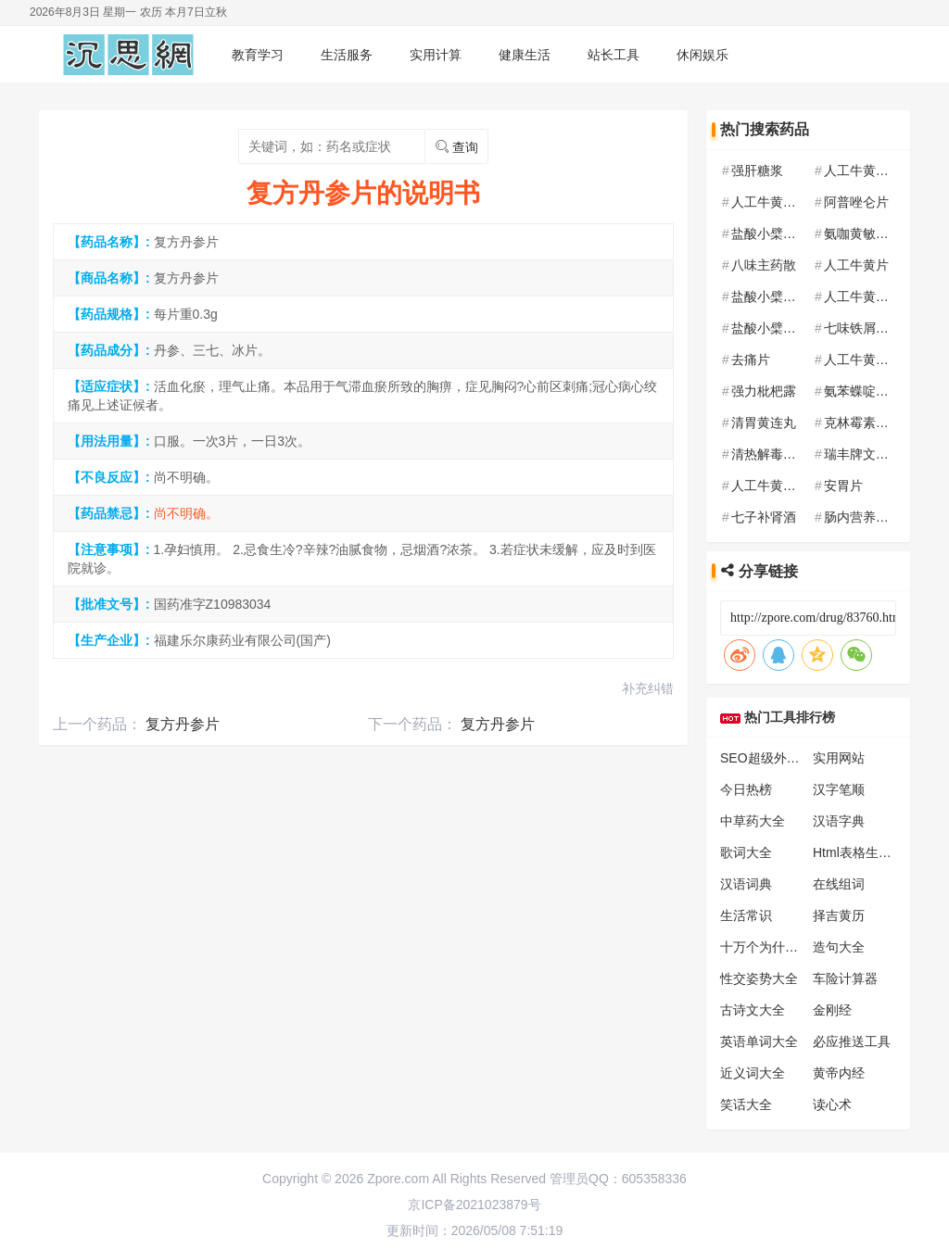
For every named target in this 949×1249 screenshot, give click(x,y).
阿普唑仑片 (856, 202)
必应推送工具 (852, 1041)
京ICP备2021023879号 (474, 1204)
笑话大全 (746, 1104)
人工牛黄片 (856, 265)
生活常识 (746, 915)
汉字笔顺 (839, 789)
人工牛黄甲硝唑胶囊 (882, 170)
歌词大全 (746, 852)
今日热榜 (746, 789)
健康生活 (524, 54)
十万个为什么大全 (772, 947)
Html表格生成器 (859, 852)
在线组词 (839, 884)
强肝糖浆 (757, 170)
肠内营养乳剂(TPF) (879, 517)
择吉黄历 (839, 915)
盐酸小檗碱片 (770, 233)
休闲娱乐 (702, 54)
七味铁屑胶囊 (863, 328)
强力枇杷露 (763, 391)
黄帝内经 (839, 1073)
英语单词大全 (759, 1041)
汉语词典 (746, 884)
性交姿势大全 (759, 978)
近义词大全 (752, 1073)
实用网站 (839, 758)
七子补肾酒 (763, 517)
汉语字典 (839, 821)
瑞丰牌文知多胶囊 (876, 454)
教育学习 (258, 54)
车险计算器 (845, 978)
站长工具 (613, 54)
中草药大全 (752, 821)
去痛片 (750, 359)
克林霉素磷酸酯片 (876, 422)
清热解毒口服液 (776, 454)
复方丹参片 (183, 724)
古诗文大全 (752, 1010)
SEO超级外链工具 (773, 758)
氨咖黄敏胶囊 (863, 233)
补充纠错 (648, 688)
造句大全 (839, 947)
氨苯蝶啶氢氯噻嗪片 (882, 391)
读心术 (832, 1104)
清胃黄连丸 (763, 422)
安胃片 (843, 485)
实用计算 (436, 54)
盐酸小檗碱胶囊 (776, 296)
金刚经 (832, 1010)
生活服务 (347, 54)
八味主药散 (763, 265)
